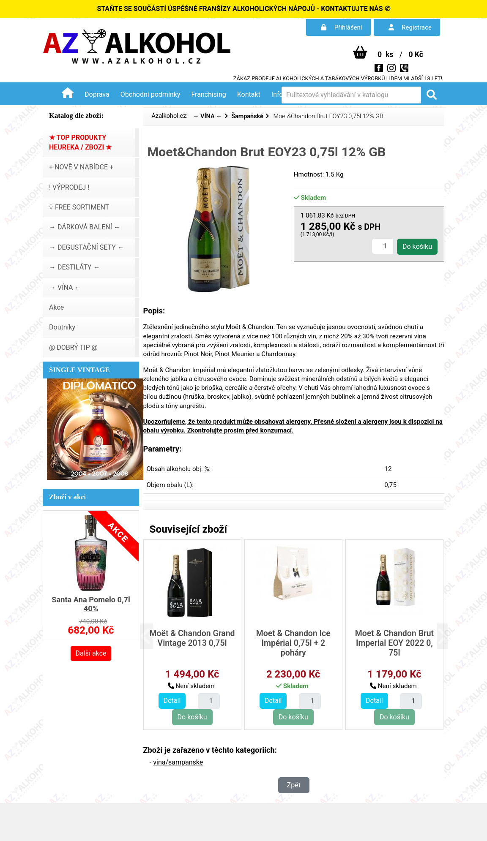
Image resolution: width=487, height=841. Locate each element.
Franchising (208, 94)
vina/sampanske (178, 762)
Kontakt (248, 94)
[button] (151, 636)
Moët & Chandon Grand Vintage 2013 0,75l (192, 638)
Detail (172, 701)
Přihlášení (341, 27)
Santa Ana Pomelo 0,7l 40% (91, 604)
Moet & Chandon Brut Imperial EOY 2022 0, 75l (394, 643)
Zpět (294, 785)
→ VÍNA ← (207, 116)
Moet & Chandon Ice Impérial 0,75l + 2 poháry (293, 643)
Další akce (91, 653)
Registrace (410, 27)
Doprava (97, 94)
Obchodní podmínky (150, 94)
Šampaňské (247, 116)
